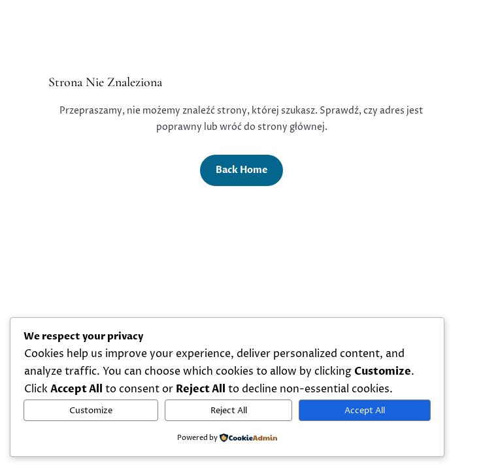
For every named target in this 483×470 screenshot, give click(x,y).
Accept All (364, 410)
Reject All (228, 410)
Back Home (241, 170)
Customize (90, 410)
